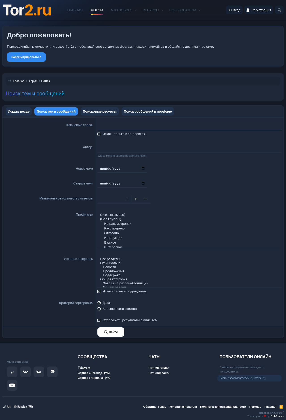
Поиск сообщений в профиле (148, 111)
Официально (189, 263)
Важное (189, 242)
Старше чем (82, 183)
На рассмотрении (189, 223)
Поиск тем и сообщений (56, 111)
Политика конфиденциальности (223, 407)
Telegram (84, 368)
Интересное (189, 247)
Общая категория (189, 279)
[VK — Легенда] (25, 371)
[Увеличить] (136, 199)
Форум (97, 10)
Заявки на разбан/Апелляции (189, 283)
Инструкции (189, 237)
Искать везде (18, 111)
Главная (75, 10)
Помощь (255, 407)
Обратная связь (154, 407)
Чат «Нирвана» (159, 373)
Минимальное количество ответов (65, 198)
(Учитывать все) (189, 214)
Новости (189, 267)
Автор (87, 147)
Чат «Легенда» (159, 368)
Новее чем (84, 168)
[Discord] (52, 371)
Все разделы (189, 259)
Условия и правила (183, 407)
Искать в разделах (78, 258)
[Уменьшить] (146, 199)
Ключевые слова (79, 124)
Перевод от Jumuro (271, 412)
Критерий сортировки (75, 302)
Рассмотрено (189, 228)
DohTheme (277, 416)
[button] (136, 10)
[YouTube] (12, 385)
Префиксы (84, 214)
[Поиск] (279, 10)
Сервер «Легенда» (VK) (94, 373)
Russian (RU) (23, 407)
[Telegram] (12, 371)
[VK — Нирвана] (39, 371)
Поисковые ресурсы (100, 111)
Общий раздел (189, 287)
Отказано (189, 233)
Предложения (189, 271)
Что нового (121, 10)
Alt (7, 407)
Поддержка (189, 275)
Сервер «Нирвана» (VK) (94, 377)
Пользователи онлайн (245, 357)
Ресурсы (151, 10)
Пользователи (182, 10)
